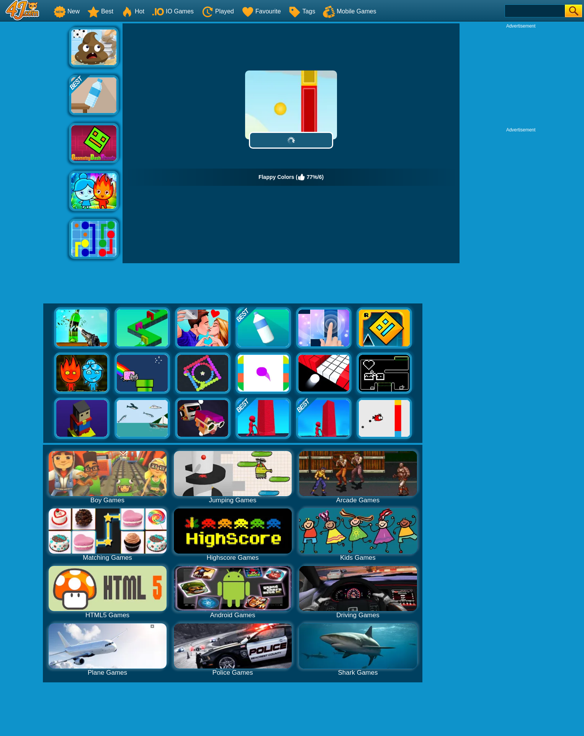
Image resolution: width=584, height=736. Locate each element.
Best (100, 11)
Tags (301, 11)
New (67, 11)
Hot (132, 11)
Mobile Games (349, 11)
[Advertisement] (34, 138)
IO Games (173, 11)
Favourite (261, 11)
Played (217, 11)
